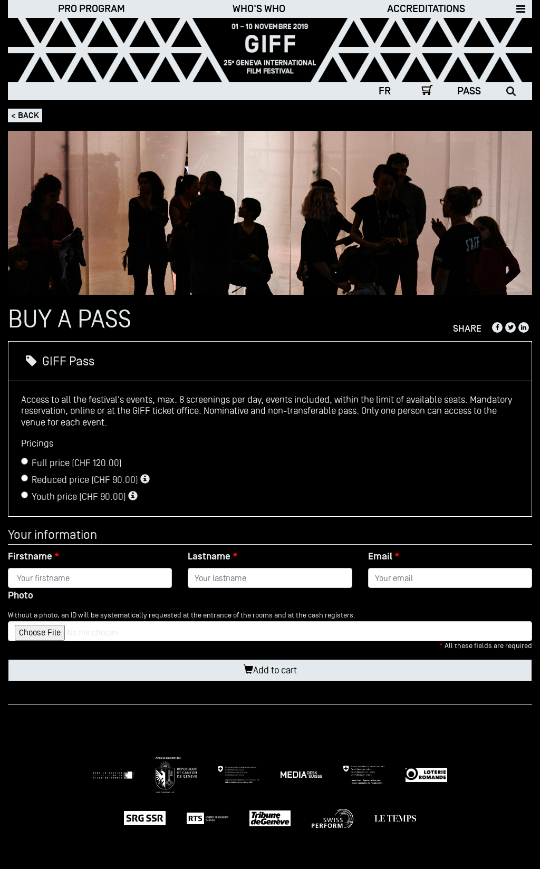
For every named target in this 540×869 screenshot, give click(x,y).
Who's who (259, 9)
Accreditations (426, 9)
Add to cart (270, 669)
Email (380, 557)
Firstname (30, 557)
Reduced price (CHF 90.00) (85, 479)
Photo (20, 596)
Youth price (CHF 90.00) (79, 496)
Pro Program (91, 9)
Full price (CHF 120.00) (71, 462)
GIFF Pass (60, 361)
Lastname (209, 557)
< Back (25, 115)
